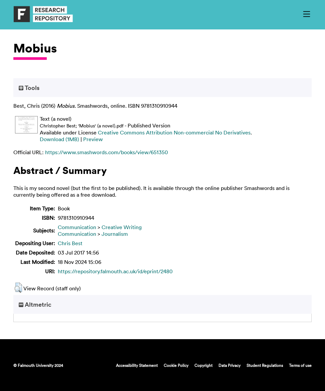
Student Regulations (265, 365)
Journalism (115, 233)
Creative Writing (122, 227)
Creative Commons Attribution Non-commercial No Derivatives (174, 132)
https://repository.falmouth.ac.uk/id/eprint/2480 (115, 271)
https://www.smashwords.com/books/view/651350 (106, 152)
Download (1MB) (59, 139)
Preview (93, 139)
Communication (77, 227)
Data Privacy (229, 365)
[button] (18, 288)
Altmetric (35, 304)
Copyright (203, 365)
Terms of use (300, 365)
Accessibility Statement (137, 365)
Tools (29, 88)
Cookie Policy (176, 365)
